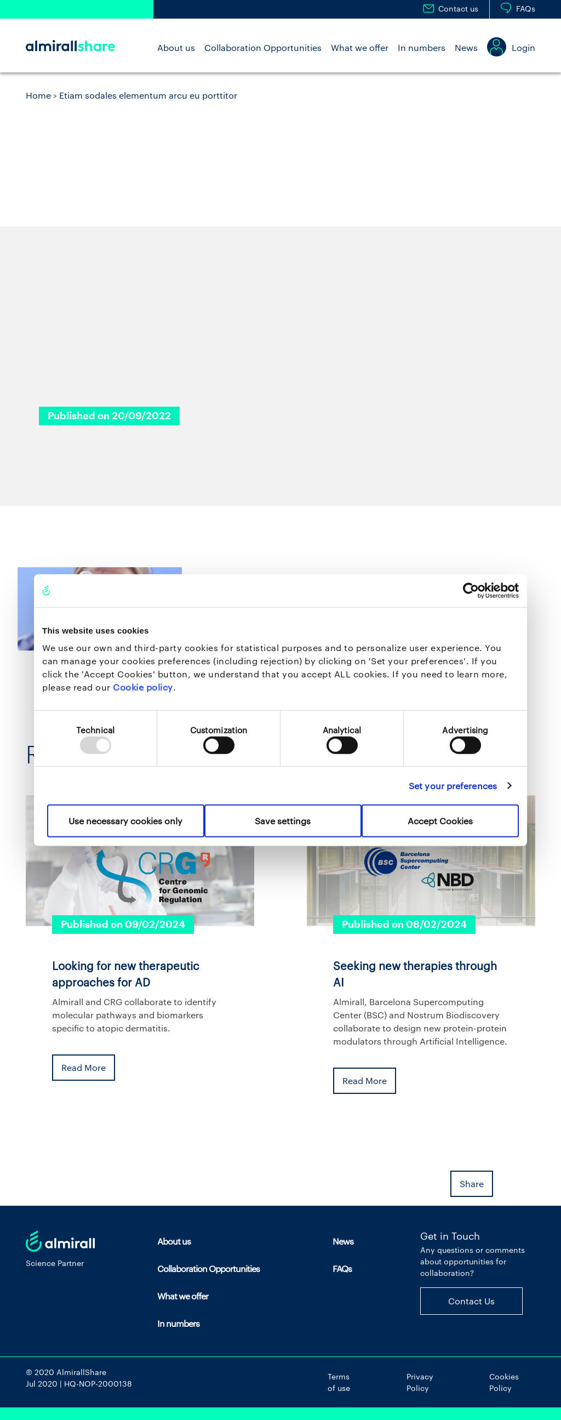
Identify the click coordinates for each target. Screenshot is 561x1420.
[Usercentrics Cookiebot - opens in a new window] (471, 590)
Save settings (283, 820)
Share (472, 1183)
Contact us (458, 8)
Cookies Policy (504, 1382)
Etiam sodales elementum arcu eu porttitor (148, 95)
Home (38, 95)
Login (523, 47)
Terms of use (339, 1382)
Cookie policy (143, 687)
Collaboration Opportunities (263, 47)
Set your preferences (453, 785)
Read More (83, 1067)
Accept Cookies (440, 820)
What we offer (359, 47)
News (466, 47)
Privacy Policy (420, 1382)
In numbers (421, 47)
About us (176, 47)
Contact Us (471, 1301)
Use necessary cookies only (125, 820)
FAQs (525, 8)
